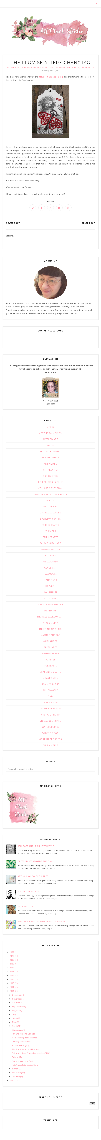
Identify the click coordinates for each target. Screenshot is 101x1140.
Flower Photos (50, 550)
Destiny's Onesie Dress (23, 1042)
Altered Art (14, 67)
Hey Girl (50, 586)
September (17, 1007)
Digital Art (50, 507)
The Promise (87, 67)
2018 (12, 964)
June (14, 1019)
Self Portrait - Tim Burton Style (36, 846)
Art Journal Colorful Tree (33, 877)
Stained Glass (50, 684)
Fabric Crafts (50, 525)
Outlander (50, 641)
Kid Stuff (50, 599)
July (14, 1015)
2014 (12, 980)
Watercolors (50, 727)
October (16, 1003)
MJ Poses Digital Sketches (24, 1038)
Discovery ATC (18, 1030)
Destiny (51, 501)
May (14, 1022)
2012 (12, 987)
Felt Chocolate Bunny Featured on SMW (31, 1053)
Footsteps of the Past (22, 1061)
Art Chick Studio (50, 452)
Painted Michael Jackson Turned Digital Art (42, 922)
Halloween (50, 574)
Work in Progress (50, 739)
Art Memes (50, 464)
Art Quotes (50, 476)
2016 (12, 972)
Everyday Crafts (50, 519)
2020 (12, 956)
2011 (12, 991)
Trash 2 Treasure (50, 709)
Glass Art (50, 568)
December (17, 995)
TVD (50, 697)
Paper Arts (73, 67)
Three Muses (50, 703)
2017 (12, 968)
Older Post (88, 223)
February (16, 1073)
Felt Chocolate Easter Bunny (25, 1065)
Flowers (50, 556)
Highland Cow (25, 907)
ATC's (50, 427)
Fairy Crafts (50, 537)
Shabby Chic (50, 678)
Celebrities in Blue (50, 482)
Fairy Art (50, 531)
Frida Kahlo (50, 562)
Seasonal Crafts (50, 672)
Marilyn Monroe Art (50, 605)
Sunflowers (51, 690)
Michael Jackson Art (50, 617)
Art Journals (50, 458)
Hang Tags (48, 67)
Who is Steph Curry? (29, 892)
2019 (12, 960)
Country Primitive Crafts (50, 494)
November (17, 999)
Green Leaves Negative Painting (35, 862)
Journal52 (50, 592)
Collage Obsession (50, 488)
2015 (12, 976)
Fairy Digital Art (50, 543)
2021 (12, 952)
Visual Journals (50, 721)
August (15, 1011)
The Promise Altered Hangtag (26, 1050)
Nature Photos (50, 635)
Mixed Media (50, 623)
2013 (12, 983)
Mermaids (50, 611)
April (14, 1026)
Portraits (50, 666)
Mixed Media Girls (50, 629)
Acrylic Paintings (50, 433)
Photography (50, 654)
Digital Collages (50, 513)
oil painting (50, 746)
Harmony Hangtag (21, 1046)
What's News (50, 733)
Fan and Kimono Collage (23, 1034)
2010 (12, 1081)
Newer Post (13, 223)
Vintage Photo (50, 715)
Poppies (51, 660)
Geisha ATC (17, 1057)
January (16, 1077)
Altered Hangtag (31, 67)
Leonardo (60, 67)
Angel (50, 446)
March (15, 1069)
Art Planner (51, 470)
